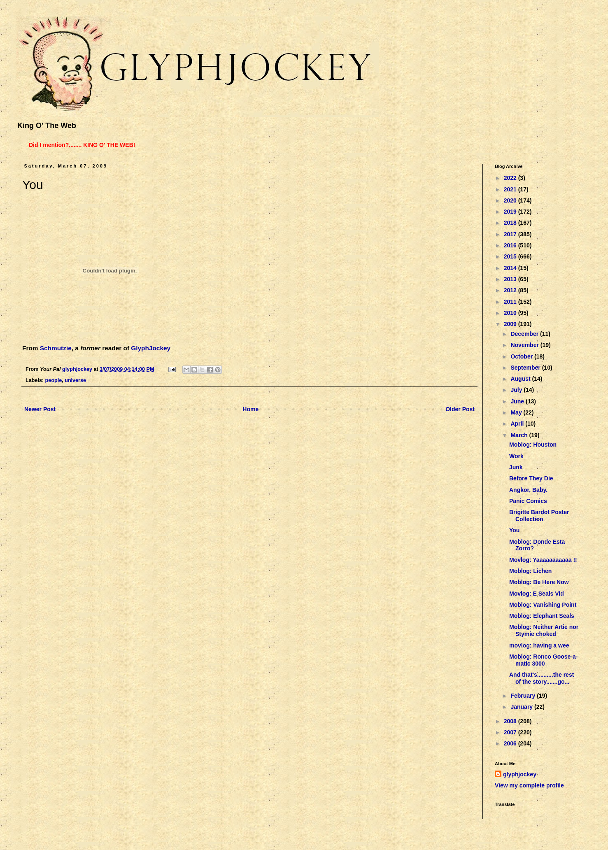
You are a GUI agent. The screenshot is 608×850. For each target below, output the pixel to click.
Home (250, 409)
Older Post (460, 409)
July (517, 390)
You (514, 530)
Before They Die (531, 478)
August (521, 378)
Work (516, 456)
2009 (511, 324)
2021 (511, 189)
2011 (511, 301)
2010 (511, 313)
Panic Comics (528, 501)
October (522, 356)
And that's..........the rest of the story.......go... (541, 678)
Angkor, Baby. (528, 490)
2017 (511, 234)
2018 (511, 222)
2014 (511, 268)
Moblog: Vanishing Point (542, 604)
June (518, 401)
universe (75, 380)
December (525, 334)
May (516, 412)
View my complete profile (529, 785)
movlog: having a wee (539, 645)
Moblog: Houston (533, 444)
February (523, 695)
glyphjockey (519, 774)
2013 (511, 279)
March (519, 435)
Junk (516, 467)
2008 (511, 721)
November (525, 345)
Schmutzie (56, 348)
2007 (511, 732)
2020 (511, 200)
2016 (511, 245)
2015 (511, 256)
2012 (511, 290)
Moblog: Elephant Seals (541, 615)
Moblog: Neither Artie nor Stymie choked (543, 630)
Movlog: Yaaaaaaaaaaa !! (543, 560)
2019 (511, 211)
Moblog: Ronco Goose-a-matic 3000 (543, 660)
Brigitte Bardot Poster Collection (539, 515)
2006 (511, 743)
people (53, 380)
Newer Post (40, 409)
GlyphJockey (150, 348)
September (526, 367)
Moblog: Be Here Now (539, 582)
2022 (511, 178)
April (517, 423)
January (522, 706)
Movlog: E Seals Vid (536, 593)
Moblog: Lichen (530, 571)
